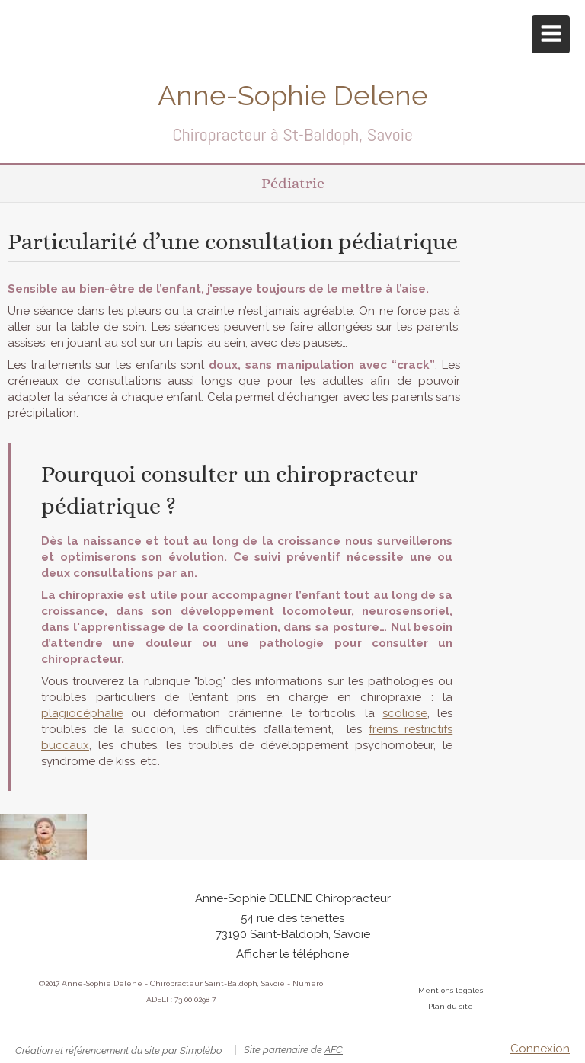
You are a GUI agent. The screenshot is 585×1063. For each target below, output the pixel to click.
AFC (333, 1049)
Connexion (540, 1048)
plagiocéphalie (82, 713)
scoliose (404, 713)
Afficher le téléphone (292, 954)
